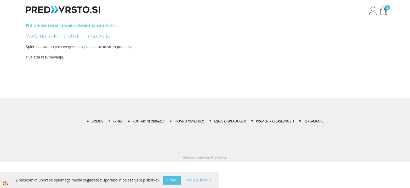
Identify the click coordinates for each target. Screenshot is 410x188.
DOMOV (97, 121)
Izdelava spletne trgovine (199, 157)
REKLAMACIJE (313, 121)
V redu (172, 180)
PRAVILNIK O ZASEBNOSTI (275, 121)
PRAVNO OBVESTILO (189, 121)
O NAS (118, 121)
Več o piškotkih (199, 180)
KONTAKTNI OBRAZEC (149, 121)
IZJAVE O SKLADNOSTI (230, 121)
